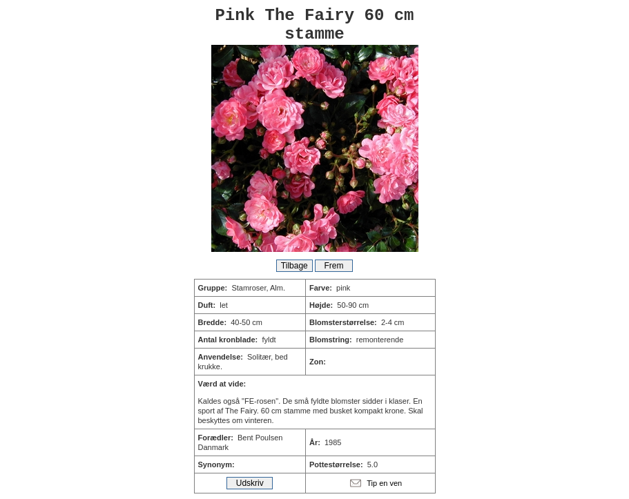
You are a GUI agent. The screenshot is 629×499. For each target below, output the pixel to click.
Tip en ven (384, 483)
